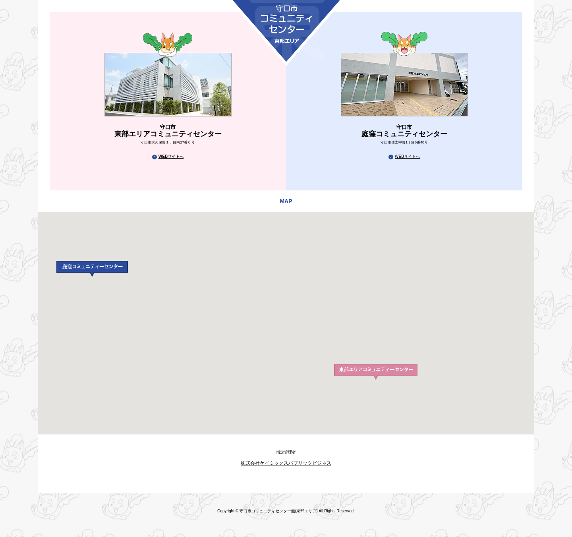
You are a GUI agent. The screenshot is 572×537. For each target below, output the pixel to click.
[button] (92, 269)
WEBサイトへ (171, 156)
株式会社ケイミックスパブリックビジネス (286, 463)
